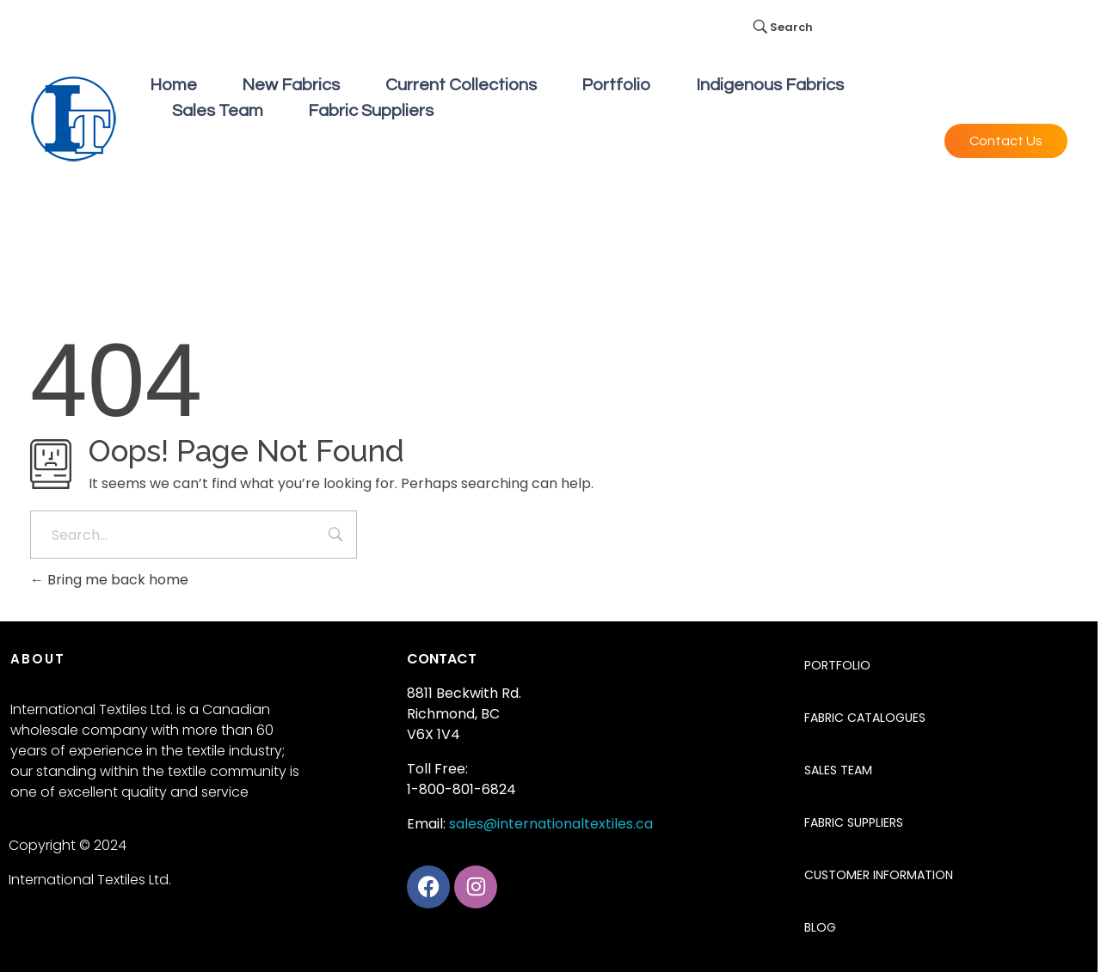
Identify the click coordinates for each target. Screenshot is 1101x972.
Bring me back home (109, 580)
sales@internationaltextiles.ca (551, 824)
